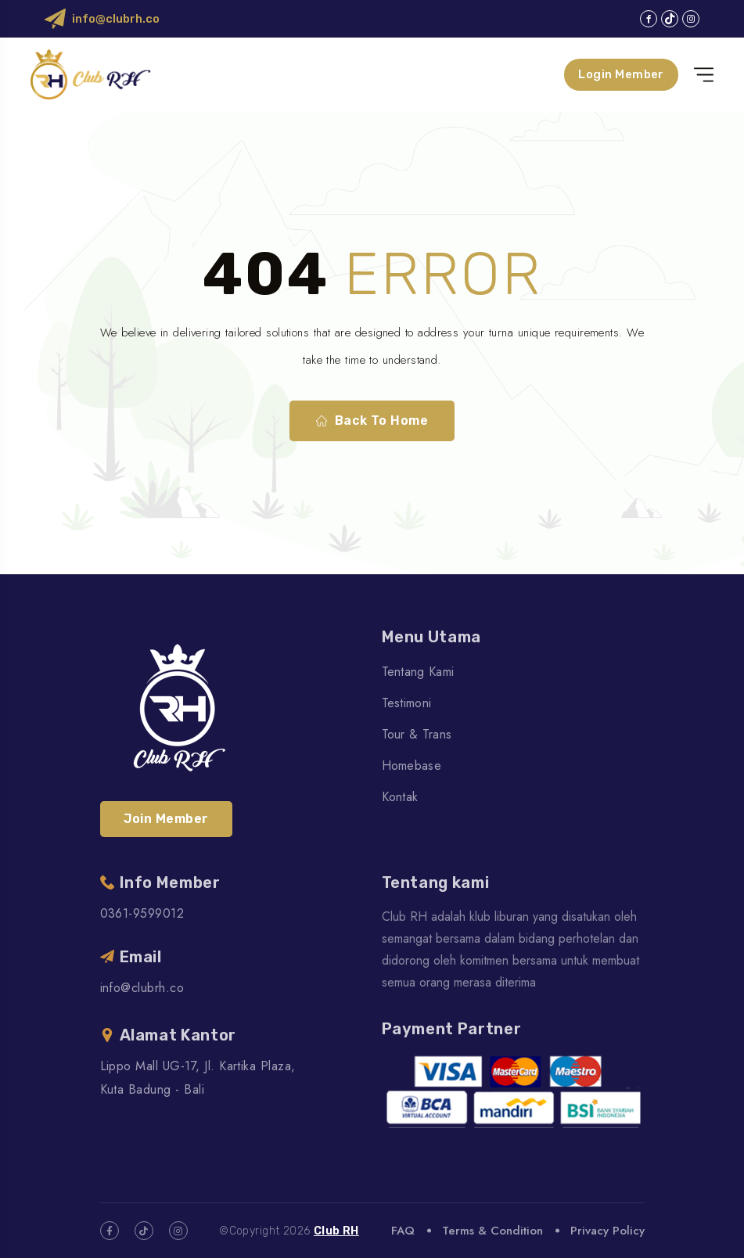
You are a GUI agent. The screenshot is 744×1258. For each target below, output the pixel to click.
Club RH (336, 1231)
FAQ (403, 1230)
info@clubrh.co (116, 19)
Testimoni (407, 703)
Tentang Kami (418, 672)
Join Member (166, 818)
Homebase (412, 766)
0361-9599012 (142, 913)
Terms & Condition (492, 1230)
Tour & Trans (417, 734)
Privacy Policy (607, 1230)
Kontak (400, 797)
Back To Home (372, 421)
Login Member (620, 74)
